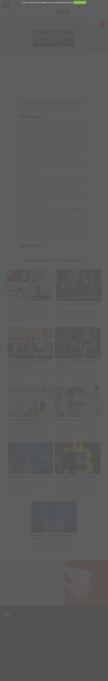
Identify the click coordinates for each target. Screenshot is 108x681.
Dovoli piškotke (80, 2)
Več (71, 2)
